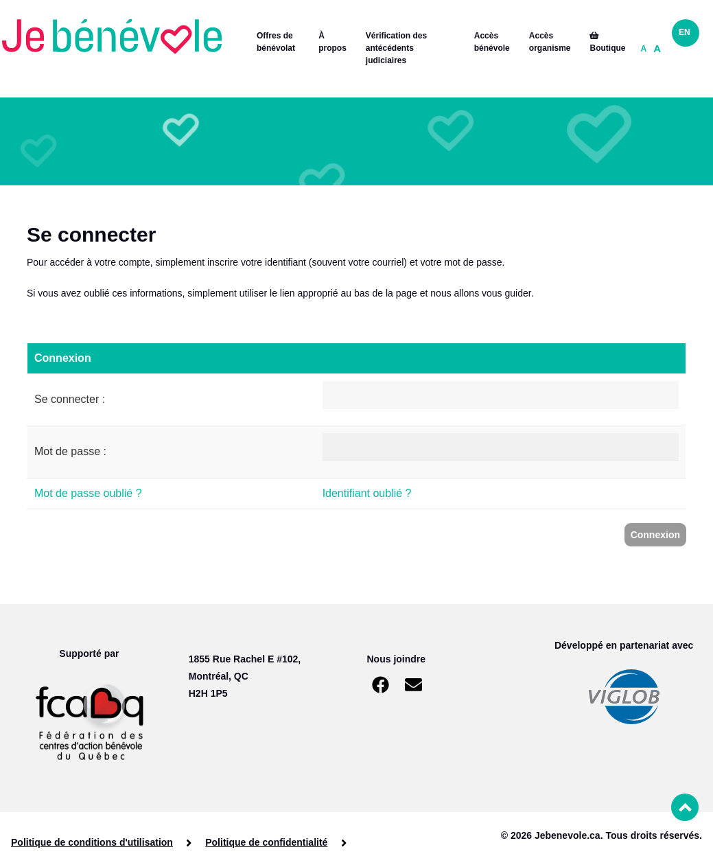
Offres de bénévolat (276, 42)
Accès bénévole (492, 42)
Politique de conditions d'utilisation (92, 842)
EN (684, 32)
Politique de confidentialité (266, 842)
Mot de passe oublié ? (88, 493)
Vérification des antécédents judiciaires (396, 48)
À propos (332, 42)
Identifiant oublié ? (367, 493)
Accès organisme (550, 42)
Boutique (607, 42)
